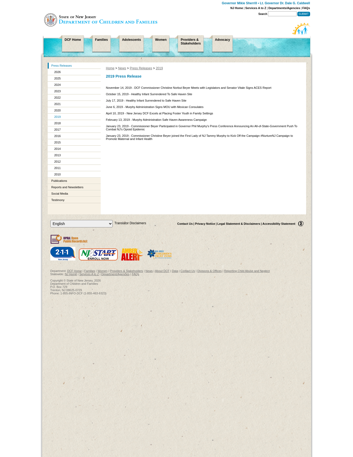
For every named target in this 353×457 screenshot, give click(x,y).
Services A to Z (255, 8)
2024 (57, 84)
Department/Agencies (115, 274)
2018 (57, 123)
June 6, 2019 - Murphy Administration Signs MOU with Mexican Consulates (155, 107)
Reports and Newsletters (67, 187)
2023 (57, 91)
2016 (57, 136)
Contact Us (185, 223)
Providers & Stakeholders (126, 270)
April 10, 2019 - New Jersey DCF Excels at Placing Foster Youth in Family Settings (159, 113)
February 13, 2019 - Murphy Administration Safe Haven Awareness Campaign (156, 119)
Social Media (59, 193)
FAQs (306, 8)
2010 (57, 174)
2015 (57, 142)
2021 (57, 104)
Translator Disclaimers (130, 223)
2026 (57, 72)
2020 (57, 110)
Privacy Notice (205, 223)
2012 (57, 161)
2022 (57, 97)
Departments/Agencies (284, 8)
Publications (59, 180)
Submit (304, 14)
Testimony (58, 200)
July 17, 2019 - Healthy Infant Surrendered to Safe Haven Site (146, 100)
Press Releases (61, 65)
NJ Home (236, 8)
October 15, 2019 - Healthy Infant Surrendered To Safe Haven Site (149, 94)
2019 (57, 116)
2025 (57, 78)
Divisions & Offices (209, 270)
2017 (57, 129)
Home (110, 68)
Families (89, 270)
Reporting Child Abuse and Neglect (247, 270)
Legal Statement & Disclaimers (238, 223)
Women (103, 270)
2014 (57, 148)
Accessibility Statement (278, 223)
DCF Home (74, 270)
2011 (57, 168)
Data (175, 270)
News (122, 68)
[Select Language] (81, 223)
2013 (57, 155)
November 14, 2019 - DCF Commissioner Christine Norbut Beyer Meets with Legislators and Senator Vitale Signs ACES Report (188, 87)
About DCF (162, 270)
